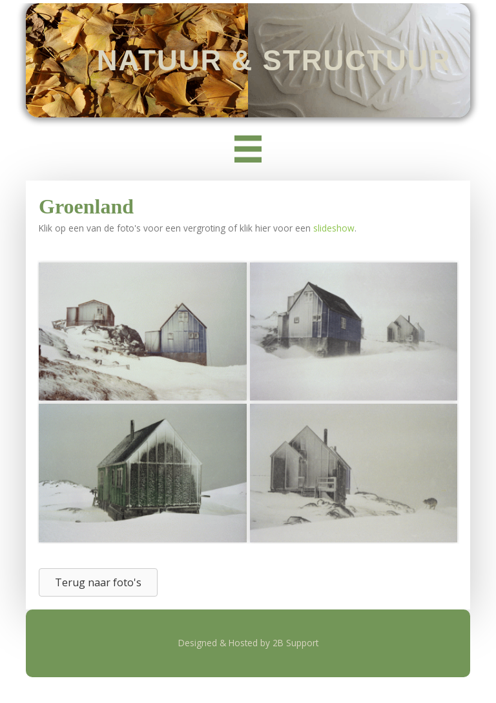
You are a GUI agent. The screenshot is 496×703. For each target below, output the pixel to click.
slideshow (334, 228)
